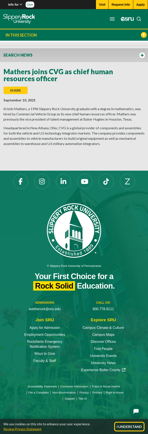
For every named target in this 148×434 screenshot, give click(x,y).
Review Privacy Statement (22, 429)
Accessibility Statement (42, 386)
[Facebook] (20, 181)
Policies (97, 392)
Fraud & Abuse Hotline (106, 386)
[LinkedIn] (63, 181)
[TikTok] (106, 181)
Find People (103, 349)
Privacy (84, 392)
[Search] (137, 19)
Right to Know (114, 392)
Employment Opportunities (44, 334)
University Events (103, 356)
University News (103, 363)
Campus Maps (103, 334)
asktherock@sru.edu (45, 309)
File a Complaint (38, 392)
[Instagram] (41, 181)
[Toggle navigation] (112, 18)
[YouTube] (84, 181)
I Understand (129, 426)
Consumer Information (74, 386)
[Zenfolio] (127, 181)
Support (70, 398)
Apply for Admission (45, 328)
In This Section (76, 35)
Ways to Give (45, 353)
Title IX (82, 398)
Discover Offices (103, 341)
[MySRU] (126, 18)
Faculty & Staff (44, 361)
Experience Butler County (103, 370)
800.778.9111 (103, 309)
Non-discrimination (64, 392)
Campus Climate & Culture (103, 328)
